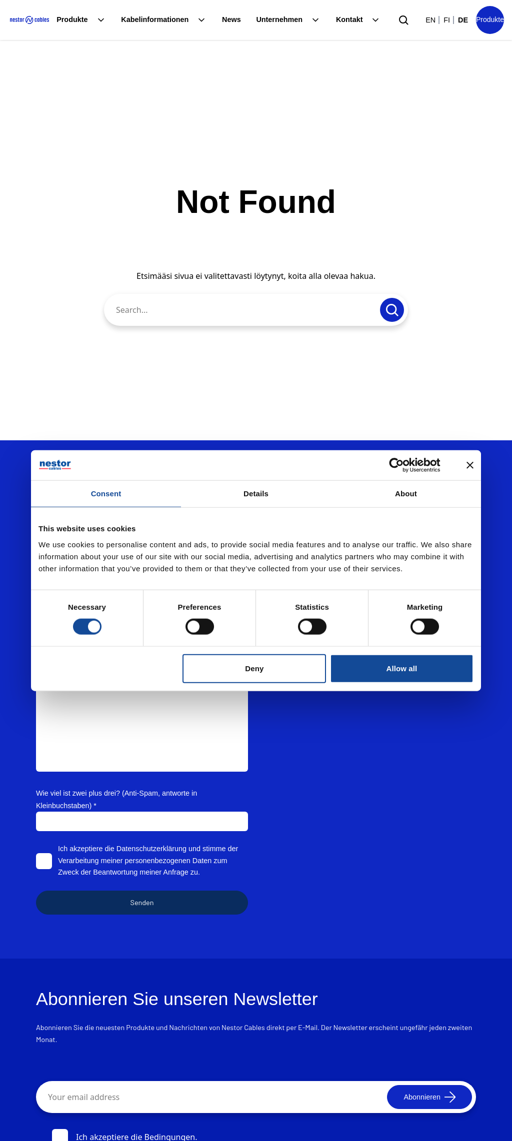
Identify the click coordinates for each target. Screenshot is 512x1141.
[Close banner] (470, 464)
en (431, 20)
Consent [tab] (106, 493)
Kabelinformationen (154, 19)
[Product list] (490, 20)
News (231, 19)
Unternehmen (279, 19)
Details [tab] (256, 493)
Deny (254, 668)
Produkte (72, 19)
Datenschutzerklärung (151, 849)
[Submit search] (404, 20)
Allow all (402, 668)
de (463, 20)
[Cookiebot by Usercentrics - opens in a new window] (404, 464)
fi (447, 20)
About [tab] (406, 493)
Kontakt (349, 19)
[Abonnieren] (429, 1097)
